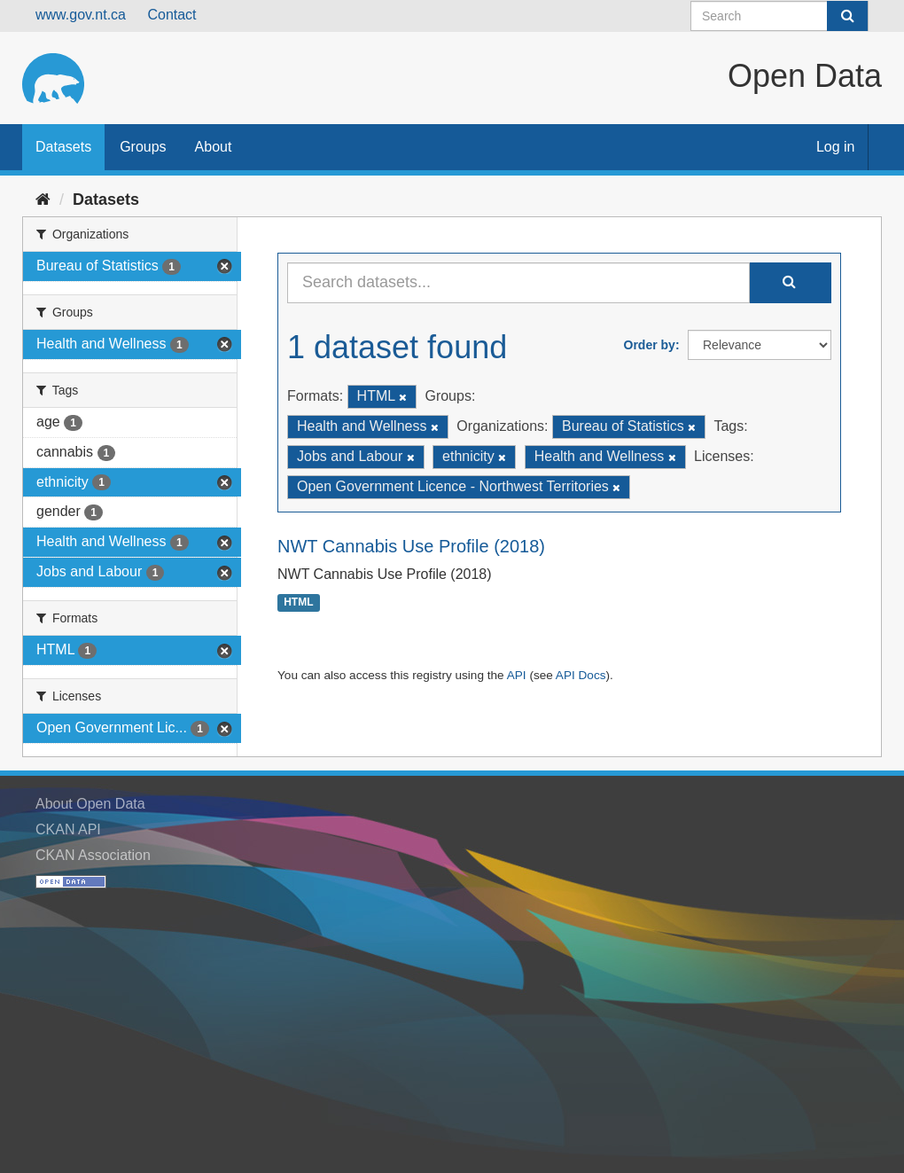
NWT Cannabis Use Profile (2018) (411, 546)
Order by (649, 345)
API (516, 675)
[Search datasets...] (518, 282)
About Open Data (90, 803)
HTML (298, 603)
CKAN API (68, 829)
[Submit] (847, 16)
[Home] (43, 199)
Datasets (63, 146)
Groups (143, 146)
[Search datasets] (779, 16)
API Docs (581, 675)
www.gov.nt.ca (80, 14)
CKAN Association (93, 855)
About (213, 146)
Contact (171, 14)
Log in (835, 146)
